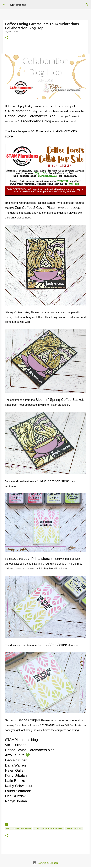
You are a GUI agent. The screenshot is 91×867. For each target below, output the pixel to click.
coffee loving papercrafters (48, 829)
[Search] (87, 4)
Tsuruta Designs (17, 4)
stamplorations (74, 829)
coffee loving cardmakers (18, 829)
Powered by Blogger (45, 863)
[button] (7, 38)
